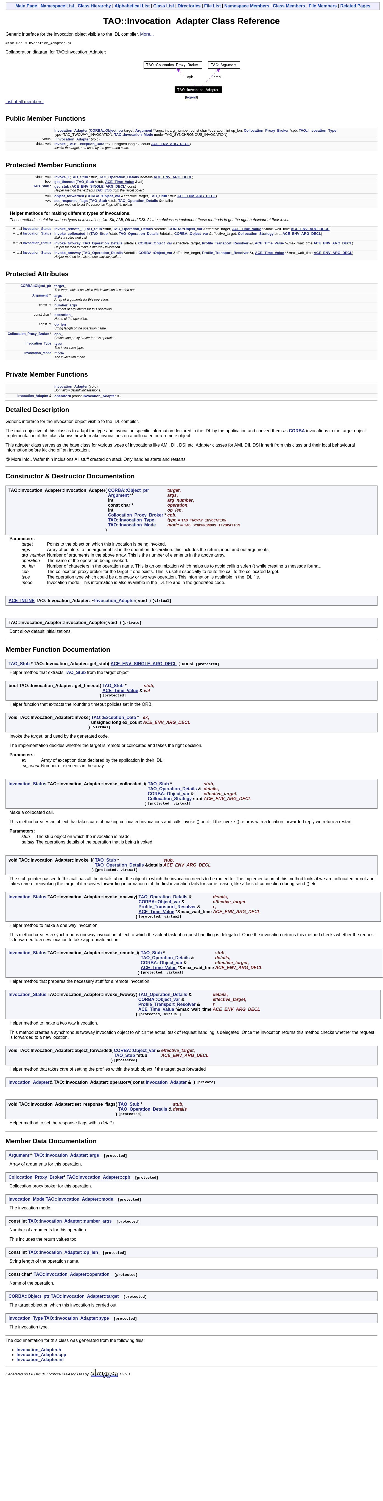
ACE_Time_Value (119, 182)
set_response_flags (71, 201)
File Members (323, 6)
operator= (62, 397)
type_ (59, 344)
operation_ (63, 316)
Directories (189, 6)
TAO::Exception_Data (86, 145)
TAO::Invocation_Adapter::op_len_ (64, 1253)
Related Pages (355, 6)
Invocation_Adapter (71, 131)
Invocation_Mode (37, 354)
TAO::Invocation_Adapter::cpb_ (100, 1178)
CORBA (297, 431)
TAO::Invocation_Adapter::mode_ (81, 1200)
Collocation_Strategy (255, 234)
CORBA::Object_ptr (106, 131)
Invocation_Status (37, 230)
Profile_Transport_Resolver (225, 244)
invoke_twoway (67, 244)
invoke (60, 145)
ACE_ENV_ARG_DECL (170, 145)
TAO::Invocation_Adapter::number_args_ (71, 1222)
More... (147, 34)
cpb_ (58, 335)
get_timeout (64, 182)
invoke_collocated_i (71, 234)
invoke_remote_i (68, 230)
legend (191, 98)
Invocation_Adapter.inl (40, 1360)
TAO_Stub (79, 178)
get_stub (61, 187)
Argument (143, 131)
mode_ (60, 354)
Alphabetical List (132, 6)
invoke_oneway (67, 254)
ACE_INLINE (22, 601)
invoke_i (61, 178)
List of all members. (24, 102)
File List (212, 6)
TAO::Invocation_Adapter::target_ (86, 1297)
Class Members (289, 6)
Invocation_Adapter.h (38, 1350)
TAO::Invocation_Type (317, 131)
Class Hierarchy (94, 6)
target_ (60, 287)
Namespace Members (246, 6)
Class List (163, 6)
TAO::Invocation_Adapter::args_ (67, 1156)
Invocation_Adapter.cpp (41, 1355)
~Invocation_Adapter (72, 140)
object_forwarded (69, 197)
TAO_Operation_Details (119, 178)
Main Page (26, 6)
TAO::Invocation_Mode (133, 135)
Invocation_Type (38, 344)
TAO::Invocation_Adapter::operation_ (73, 1275)
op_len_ (61, 325)
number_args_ (66, 306)
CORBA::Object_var (103, 197)
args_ (59, 296)
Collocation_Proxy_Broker (266, 131)
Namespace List (57, 6)
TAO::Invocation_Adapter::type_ (77, 1319)
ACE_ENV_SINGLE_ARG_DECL (98, 187)
